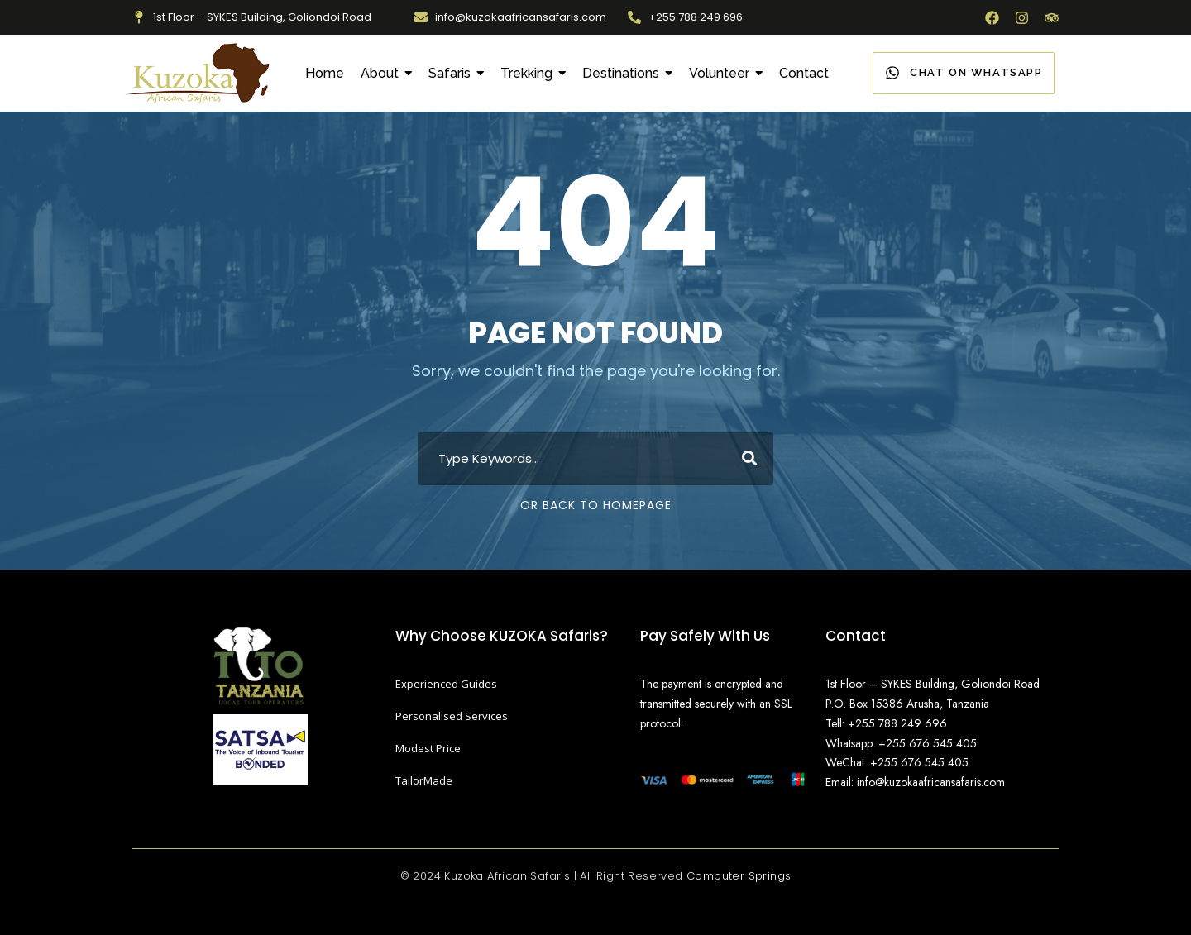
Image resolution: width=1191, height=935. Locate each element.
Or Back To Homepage (596, 505)
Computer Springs (738, 876)
